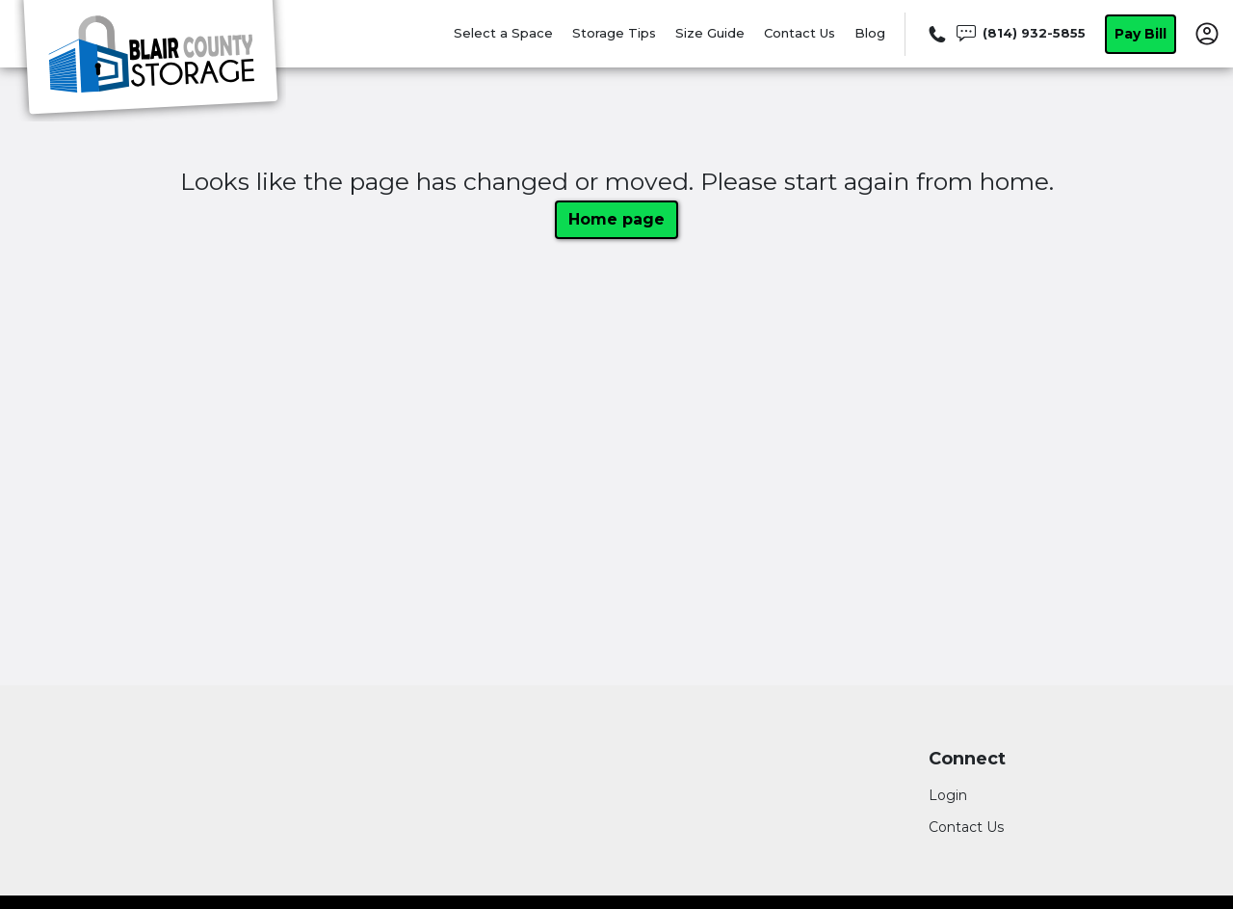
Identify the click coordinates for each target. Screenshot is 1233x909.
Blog (869, 32)
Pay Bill (1141, 33)
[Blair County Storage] (150, 60)
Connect (967, 759)
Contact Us (799, 32)
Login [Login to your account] (948, 795)
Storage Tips (614, 32)
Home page (616, 219)
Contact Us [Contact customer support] (966, 827)
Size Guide (710, 32)
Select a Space (503, 32)
